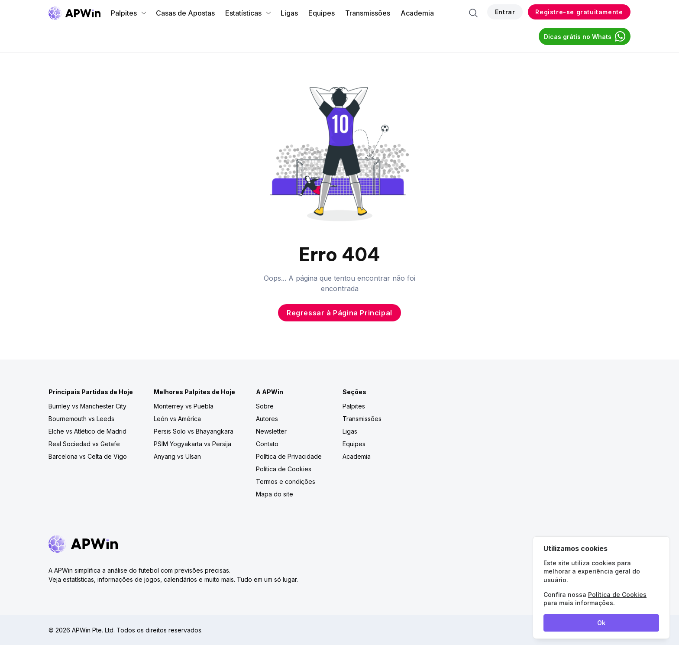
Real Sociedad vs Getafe (84, 443)
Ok (601, 622)
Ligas (289, 13)
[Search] (473, 13)
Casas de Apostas (185, 13)
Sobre (265, 406)
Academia (417, 13)
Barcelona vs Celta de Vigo (87, 456)
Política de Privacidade (289, 456)
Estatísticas (248, 13)
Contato (267, 443)
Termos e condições (285, 481)
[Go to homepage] (74, 13)
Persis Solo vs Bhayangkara (193, 431)
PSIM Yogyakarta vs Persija (192, 443)
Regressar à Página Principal (339, 312)
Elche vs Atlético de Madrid (87, 431)
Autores (267, 418)
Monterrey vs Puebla (183, 406)
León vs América (177, 418)
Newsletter (271, 431)
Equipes (321, 13)
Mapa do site (274, 494)
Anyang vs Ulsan (177, 456)
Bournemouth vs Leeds (81, 418)
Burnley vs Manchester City (87, 406)
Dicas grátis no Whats (584, 36)
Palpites (129, 13)
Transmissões (367, 13)
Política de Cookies (283, 469)
